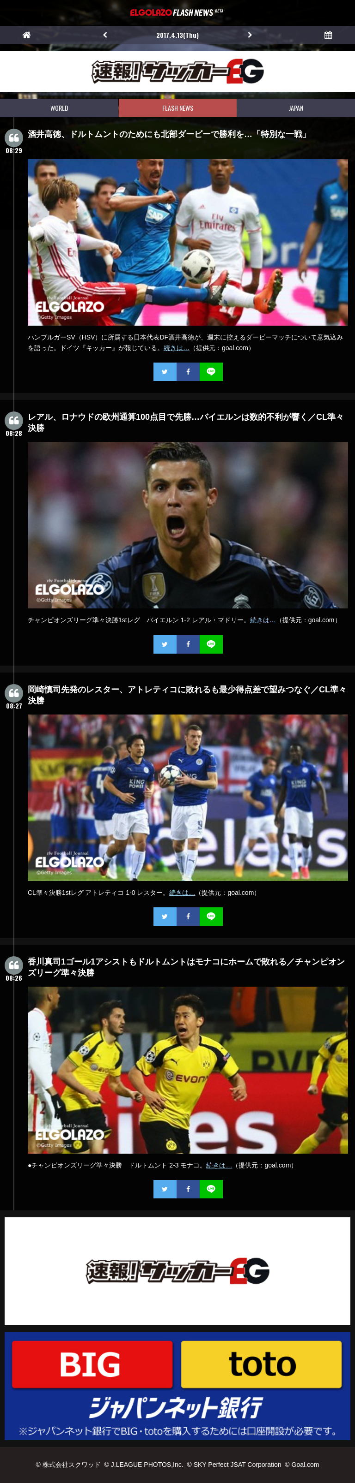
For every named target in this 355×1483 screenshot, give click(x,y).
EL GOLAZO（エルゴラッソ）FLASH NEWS (177, 12)
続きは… (177, 347)
